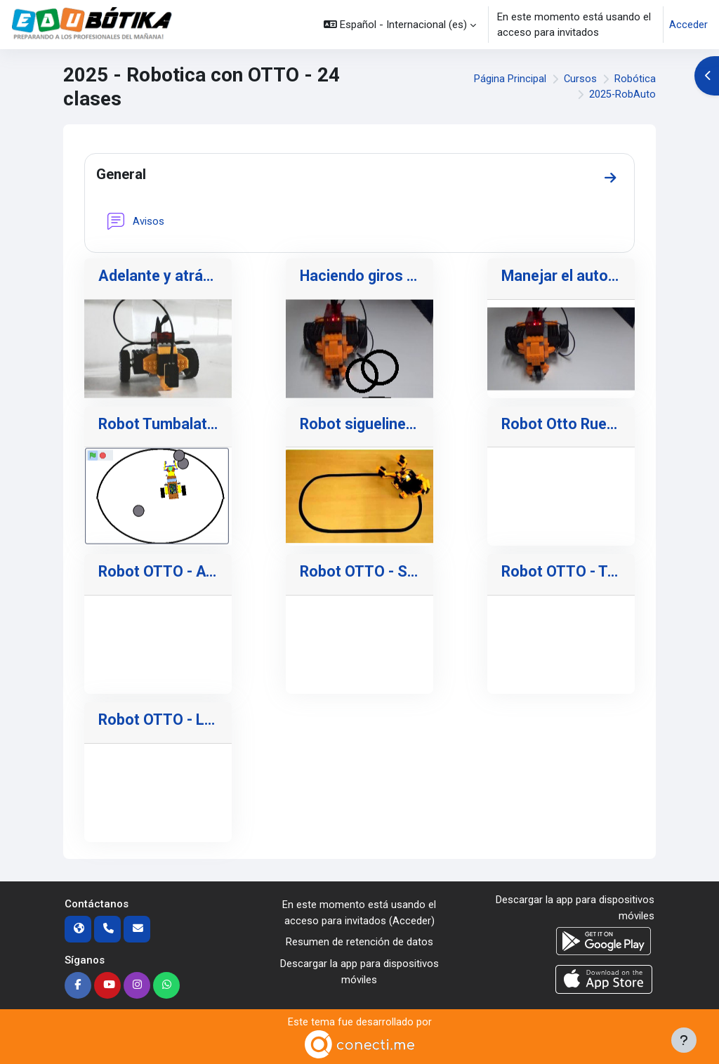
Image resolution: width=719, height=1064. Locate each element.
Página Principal (509, 78)
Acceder (688, 24)
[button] (400, 24)
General (122, 174)
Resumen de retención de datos (359, 942)
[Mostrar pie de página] (684, 1040)
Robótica (635, 78)
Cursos (580, 78)
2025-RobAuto (622, 94)
